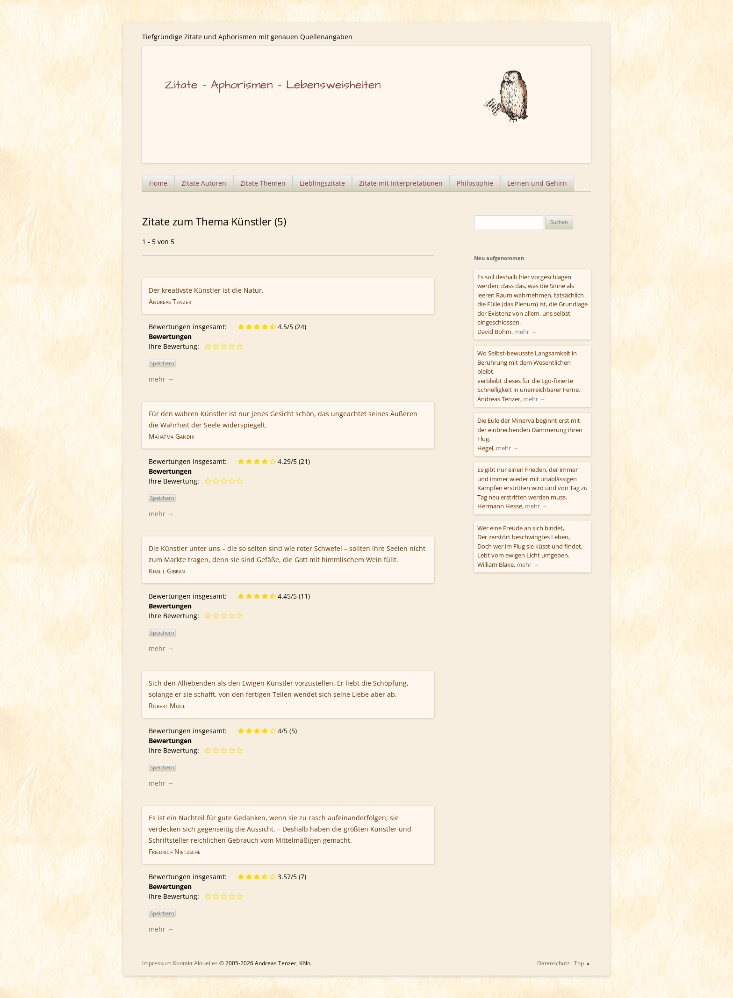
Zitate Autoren (203, 183)
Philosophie (475, 183)
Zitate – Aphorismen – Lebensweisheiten (273, 85)
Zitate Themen (263, 183)
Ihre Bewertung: (176, 346)
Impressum (157, 963)
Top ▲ (582, 963)
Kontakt (183, 963)
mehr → (161, 379)
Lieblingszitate (322, 183)
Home (158, 183)
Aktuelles (206, 963)
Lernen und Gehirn (537, 183)
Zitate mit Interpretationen (401, 183)
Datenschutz (553, 963)
